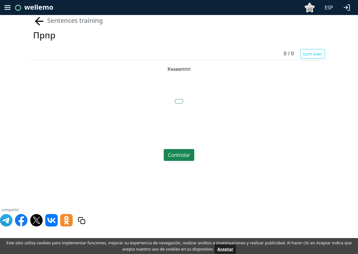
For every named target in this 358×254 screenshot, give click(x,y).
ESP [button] (329, 7)
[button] (348, 7)
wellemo (38, 7)
